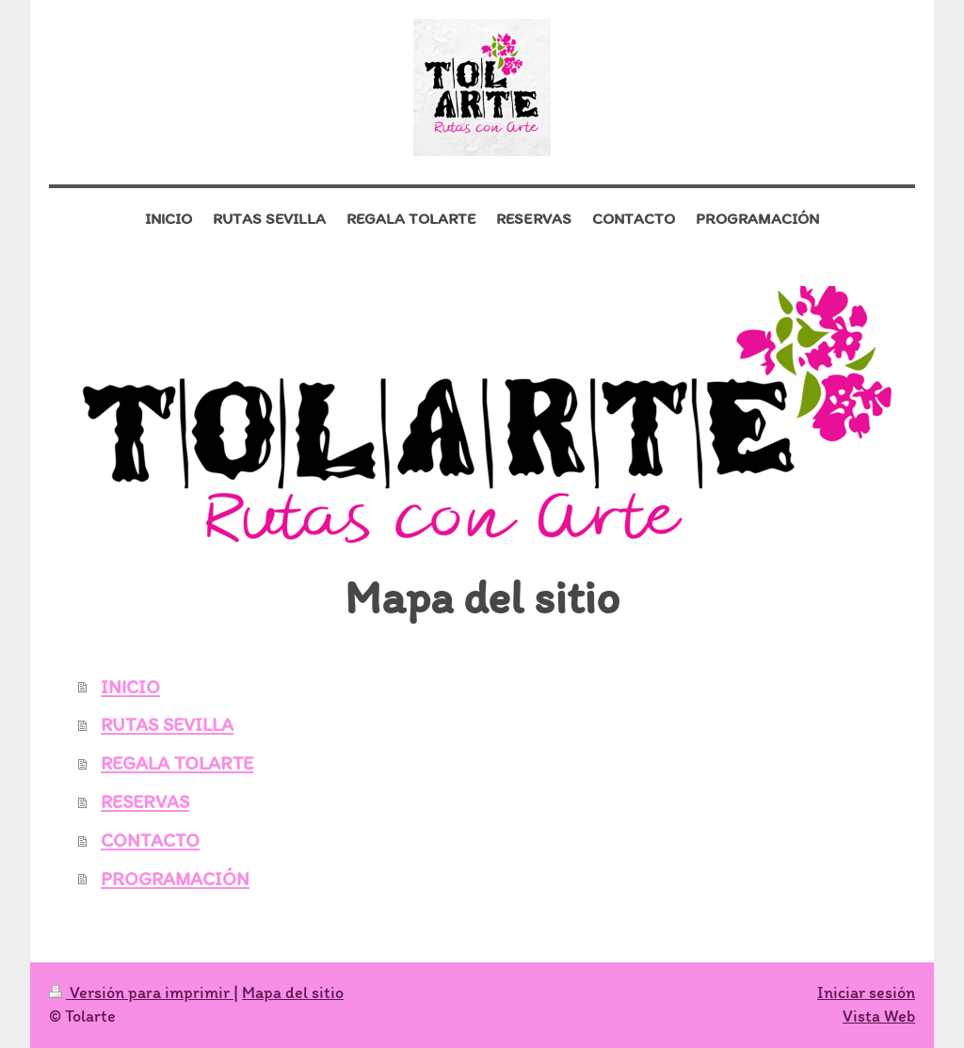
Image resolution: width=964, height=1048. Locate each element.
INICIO (130, 686)
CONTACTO (150, 840)
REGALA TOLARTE (177, 763)
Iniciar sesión (866, 992)
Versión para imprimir (141, 992)
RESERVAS (145, 801)
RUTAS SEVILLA (167, 724)
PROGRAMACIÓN (175, 878)
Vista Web (879, 1016)
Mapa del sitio (293, 992)
